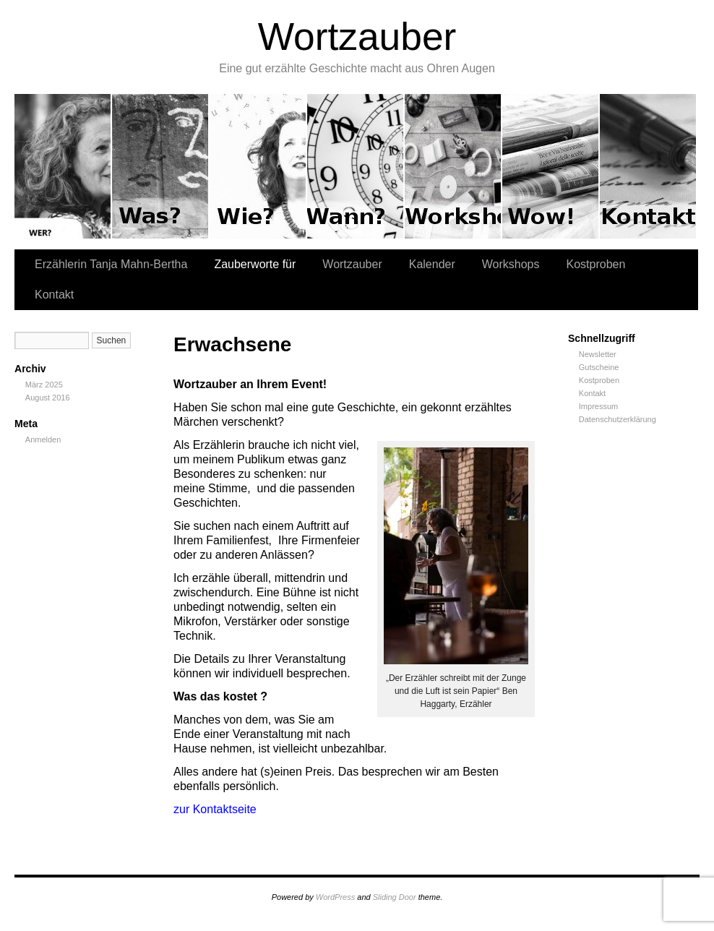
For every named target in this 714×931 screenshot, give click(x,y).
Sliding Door (394, 897)
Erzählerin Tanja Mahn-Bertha (63, 166)
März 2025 (44, 384)
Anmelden (43, 439)
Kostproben (551, 166)
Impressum (598, 406)
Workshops (453, 166)
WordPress (335, 897)
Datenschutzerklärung (617, 419)
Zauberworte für (161, 166)
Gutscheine (599, 367)
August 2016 (47, 397)
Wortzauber (357, 36)
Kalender (356, 166)
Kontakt (648, 166)
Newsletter (597, 354)
